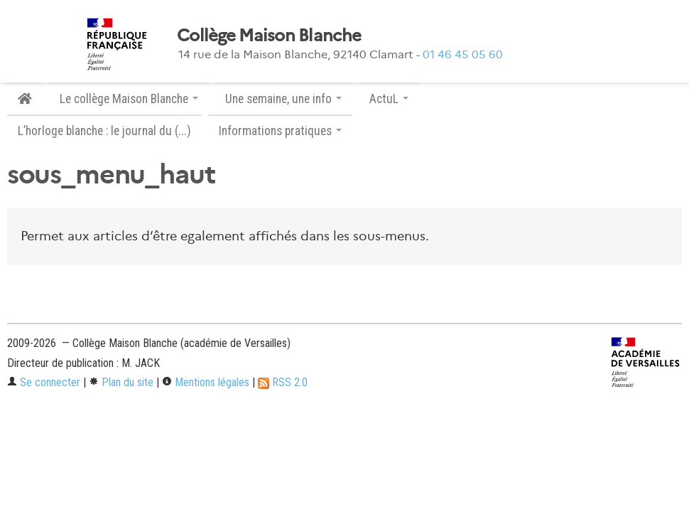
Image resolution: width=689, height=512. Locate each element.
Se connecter (43, 382)
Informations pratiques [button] (280, 131)
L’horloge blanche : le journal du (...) (104, 131)
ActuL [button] (388, 99)
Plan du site (121, 382)
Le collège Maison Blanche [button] (129, 99)
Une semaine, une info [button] (283, 99)
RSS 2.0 (283, 382)
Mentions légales (205, 382)
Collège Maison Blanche (269, 35)
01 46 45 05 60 (463, 54)
